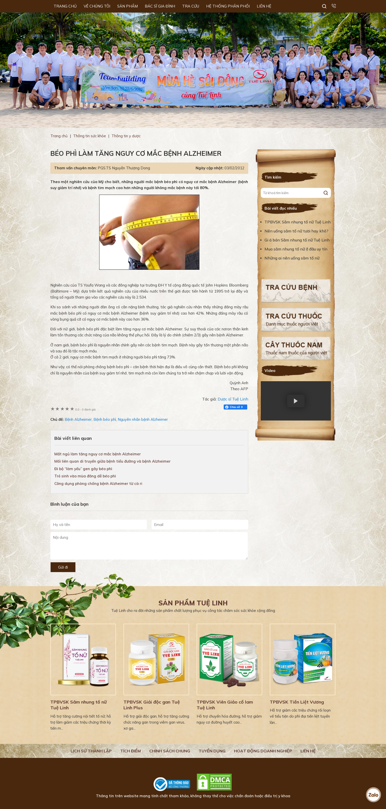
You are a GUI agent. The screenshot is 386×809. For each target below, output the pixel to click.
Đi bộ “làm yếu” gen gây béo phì (83, 468)
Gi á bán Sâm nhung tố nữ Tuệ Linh (297, 239)
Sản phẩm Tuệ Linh (193, 603)
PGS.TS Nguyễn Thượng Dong (124, 168)
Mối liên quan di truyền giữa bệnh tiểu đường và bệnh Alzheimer (112, 461)
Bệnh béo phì (104, 419)
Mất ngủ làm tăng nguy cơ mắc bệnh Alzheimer (97, 454)
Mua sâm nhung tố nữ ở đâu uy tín (296, 248)
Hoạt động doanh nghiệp (263, 750)
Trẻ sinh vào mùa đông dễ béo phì (85, 476)
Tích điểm (130, 750)
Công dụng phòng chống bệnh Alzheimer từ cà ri (98, 483)
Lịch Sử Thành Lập (91, 750)
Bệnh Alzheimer (78, 419)
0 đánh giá (85, 409)
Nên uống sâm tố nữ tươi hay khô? (296, 230)
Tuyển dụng (212, 750)
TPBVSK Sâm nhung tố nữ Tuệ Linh (298, 221)
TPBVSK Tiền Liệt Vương (297, 702)
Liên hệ (308, 750)
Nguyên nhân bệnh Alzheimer (143, 419)
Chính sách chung (169, 750)
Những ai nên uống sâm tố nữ (292, 257)
